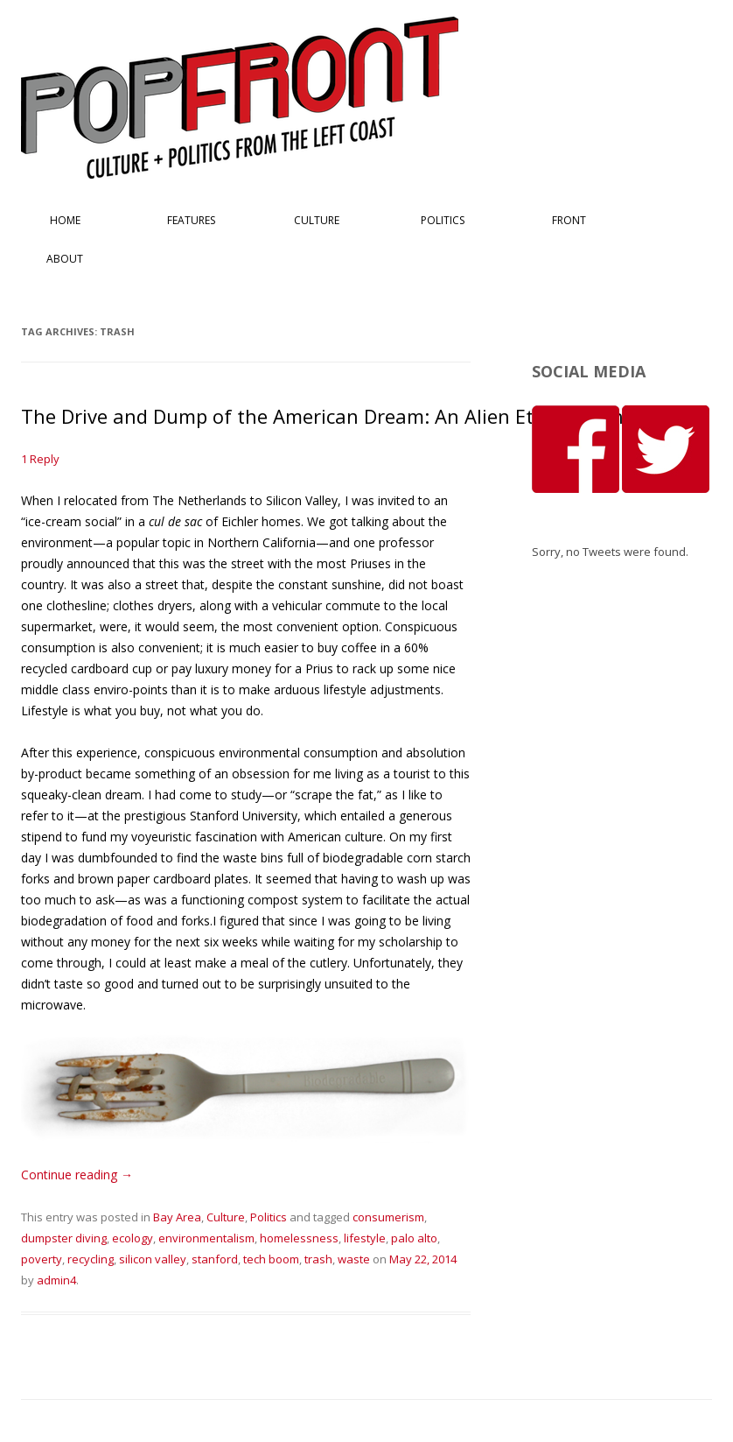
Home (65, 220)
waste (354, 1259)
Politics (442, 220)
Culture (316, 220)
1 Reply (40, 459)
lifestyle (365, 1238)
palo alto (414, 1238)
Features (191, 220)
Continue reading (77, 1174)
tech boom (271, 1259)
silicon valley (152, 1259)
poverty (41, 1259)
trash (318, 1259)
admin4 (56, 1280)
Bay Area (177, 1217)
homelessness (299, 1238)
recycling (90, 1259)
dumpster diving (64, 1238)
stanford (215, 1259)
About (64, 258)
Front (569, 220)
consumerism (388, 1217)
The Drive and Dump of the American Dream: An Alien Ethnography (327, 416)
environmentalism (206, 1238)
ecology (132, 1238)
